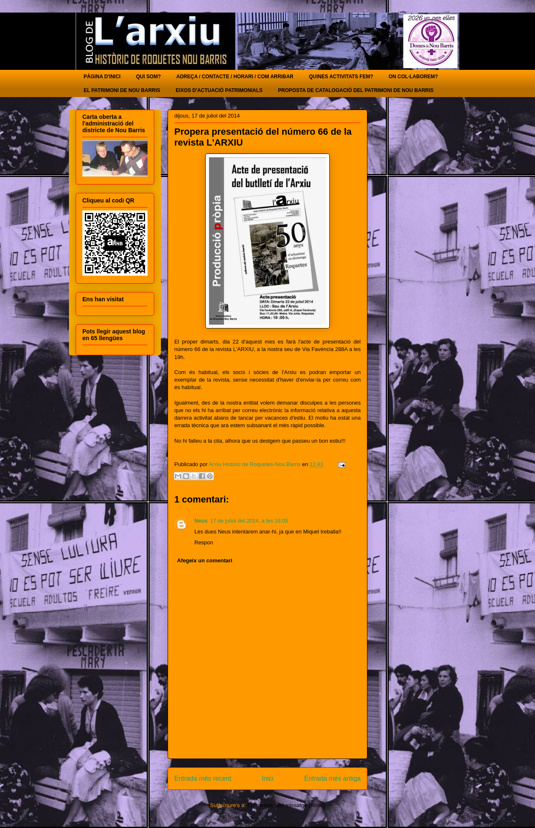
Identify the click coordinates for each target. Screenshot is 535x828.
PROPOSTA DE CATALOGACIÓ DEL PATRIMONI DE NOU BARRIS (355, 90)
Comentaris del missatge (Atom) (286, 805)
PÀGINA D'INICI (102, 76)
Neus (201, 521)
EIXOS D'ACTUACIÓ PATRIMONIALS (219, 90)
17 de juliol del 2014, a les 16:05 (249, 521)
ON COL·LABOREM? (413, 76)
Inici (268, 778)
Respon (203, 542)
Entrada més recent (202, 778)
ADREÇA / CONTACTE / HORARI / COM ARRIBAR (234, 76)
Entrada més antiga (332, 778)
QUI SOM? (148, 76)
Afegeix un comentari (204, 560)
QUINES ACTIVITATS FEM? (341, 76)
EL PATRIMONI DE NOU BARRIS (122, 90)
